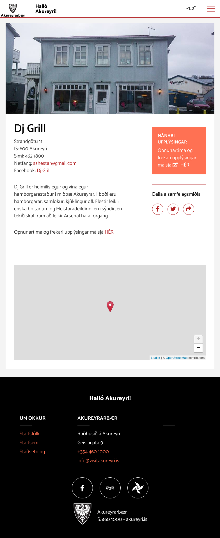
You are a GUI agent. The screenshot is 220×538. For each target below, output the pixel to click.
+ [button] (198, 339)
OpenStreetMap (177, 357)
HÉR (110, 232)
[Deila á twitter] (173, 209)
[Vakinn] (137, 487)
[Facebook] (82, 487)
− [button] (198, 348)
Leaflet (155, 357)
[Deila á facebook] (157, 209)
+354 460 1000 (93, 452)
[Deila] (188, 209)
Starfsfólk (30, 434)
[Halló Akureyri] (110, 9)
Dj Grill (43, 171)
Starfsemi (30, 443)
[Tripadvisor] (110, 487)
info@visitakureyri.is (98, 461)
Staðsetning (32, 452)
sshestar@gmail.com (55, 163)
